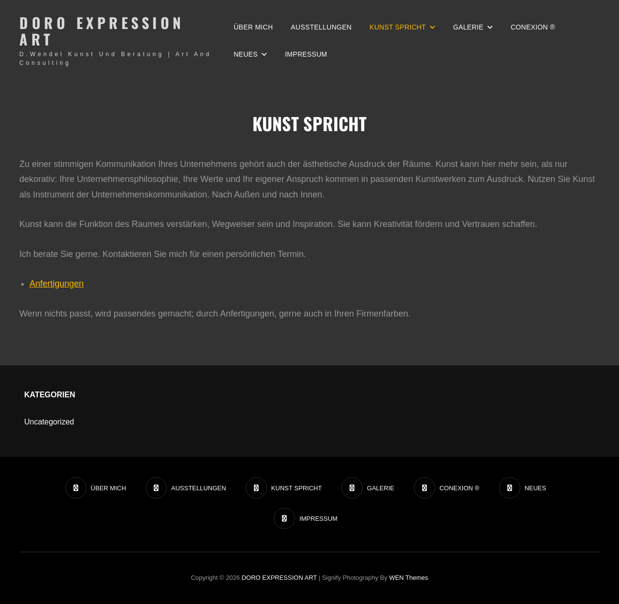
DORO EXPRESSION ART (102, 31)
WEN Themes (408, 577)
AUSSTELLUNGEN (321, 27)
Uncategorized (49, 422)
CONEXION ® (533, 27)
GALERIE (468, 27)
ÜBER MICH (253, 27)
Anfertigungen (56, 283)
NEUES (246, 54)
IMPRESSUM (306, 54)
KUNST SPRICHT (397, 27)
